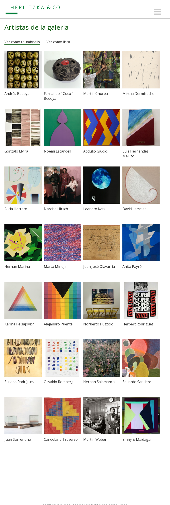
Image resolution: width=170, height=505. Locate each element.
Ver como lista (58, 41)
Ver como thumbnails (22, 41)
